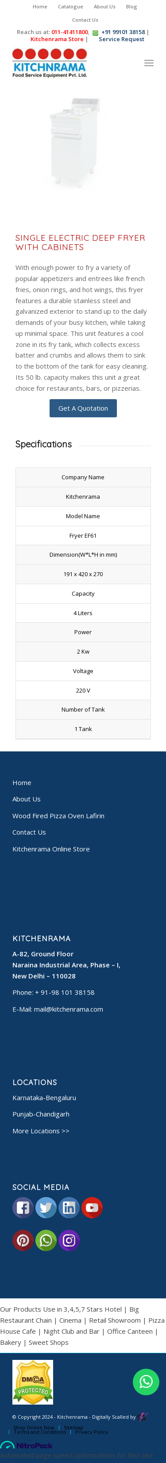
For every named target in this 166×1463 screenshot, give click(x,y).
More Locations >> (40, 1130)
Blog (131, 6)
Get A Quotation (83, 408)
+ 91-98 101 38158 (65, 992)
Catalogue (70, 6)
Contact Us (85, 19)
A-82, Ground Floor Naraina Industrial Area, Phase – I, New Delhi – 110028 (66, 964)
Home (40, 6)
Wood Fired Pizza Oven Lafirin (58, 815)
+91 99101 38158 (123, 32)
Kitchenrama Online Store (51, 848)
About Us (105, 6)
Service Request (121, 39)
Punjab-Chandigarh (40, 1113)
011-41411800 (69, 32)
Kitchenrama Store (56, 39)
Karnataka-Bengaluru (44, 1097)
